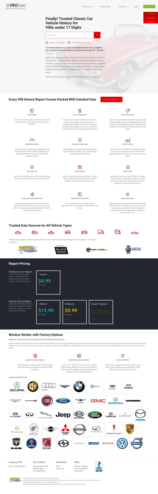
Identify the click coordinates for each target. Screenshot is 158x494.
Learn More (95, 319)
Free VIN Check (151, 16)
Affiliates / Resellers (81, 466)
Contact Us (150, 23)
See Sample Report (110, 99)
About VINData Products (17, 466)
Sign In (136, 7)
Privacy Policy (78, 471)
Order (40, 290)
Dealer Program (38, 468)
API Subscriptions (39, 471)
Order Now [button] (149, 6)
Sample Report (151, 19)
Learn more (13, 242)
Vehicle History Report (40, 466)
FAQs (58, 466)
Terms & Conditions (81, 468)
